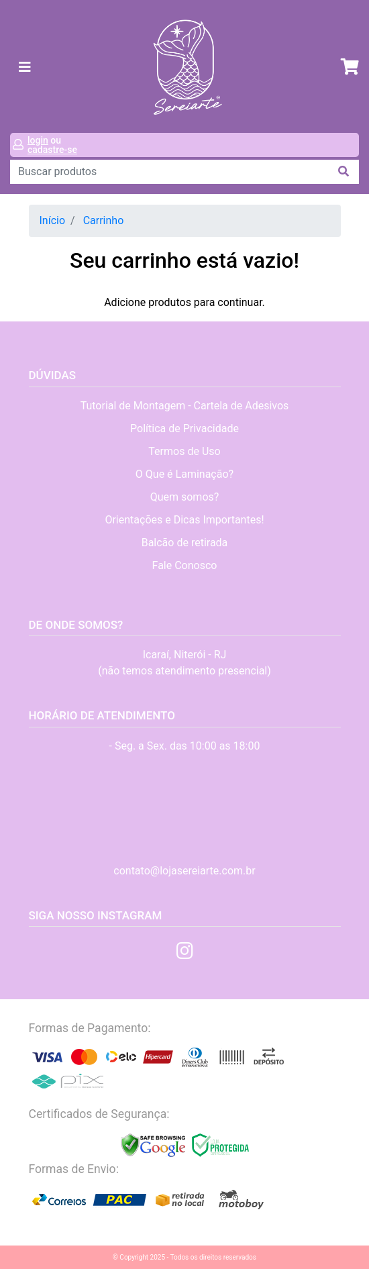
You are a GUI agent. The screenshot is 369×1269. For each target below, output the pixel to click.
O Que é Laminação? (184, 474)
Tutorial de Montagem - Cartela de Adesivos (185, 405)
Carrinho (103, 220)
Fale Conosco (184, 565)
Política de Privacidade (184, 428)
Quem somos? (184, 497)
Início (53, 220)
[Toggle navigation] (25, 67)
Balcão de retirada (185, 542)
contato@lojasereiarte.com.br (184, 870)
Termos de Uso (184, 451)
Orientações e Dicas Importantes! (184, 519)
